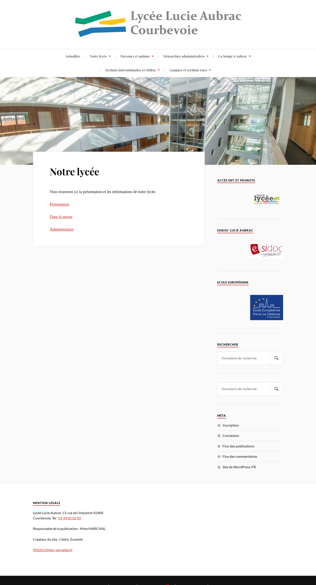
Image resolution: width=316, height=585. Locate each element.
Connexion (231, 435)
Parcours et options (135, 56)
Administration (62, 229)
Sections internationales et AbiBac (130, 70)
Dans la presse (61, 217)
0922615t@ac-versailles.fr (53, 550)
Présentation (59, 204)
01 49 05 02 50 (69, 518)
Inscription (231, 425)
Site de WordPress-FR (239, 467)
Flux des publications (238, 446)
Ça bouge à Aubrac (232, 56)
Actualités (72, 56)
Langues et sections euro (188, 70)
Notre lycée (98, 56)
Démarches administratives (184, 56)
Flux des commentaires (240, 456)
